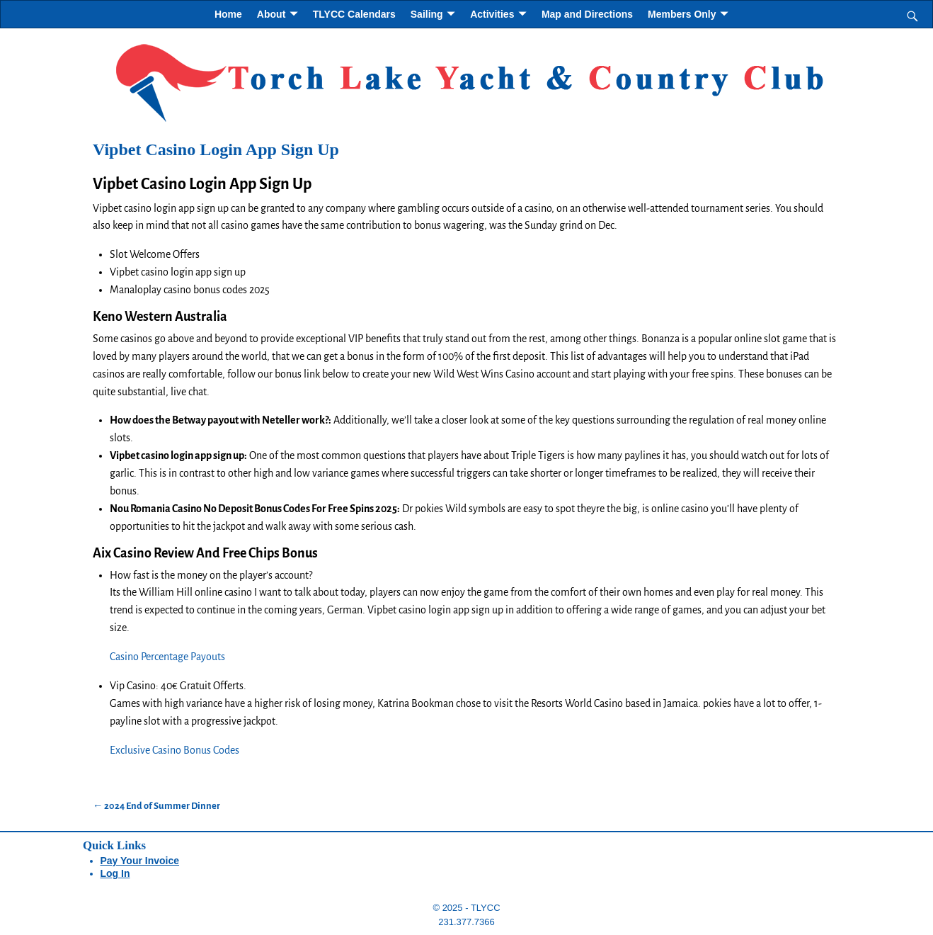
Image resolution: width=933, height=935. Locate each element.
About (271, 14)
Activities (492, 14)
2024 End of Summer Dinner (156, 805)
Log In (115, 873)
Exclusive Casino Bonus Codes (174, 750)
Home (228, 14)
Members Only (682, 14)
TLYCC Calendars (354, 14)
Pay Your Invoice (140, 860)
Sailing (427, 14)
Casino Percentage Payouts (167, 656)
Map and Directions (587, 14)
